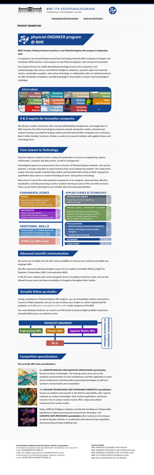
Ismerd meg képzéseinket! (93, 18)
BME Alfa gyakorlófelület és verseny (109, 458)
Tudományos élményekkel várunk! (64, 12)
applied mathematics (57, 305)
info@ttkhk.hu (52, 452)
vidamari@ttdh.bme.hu (32, 450)
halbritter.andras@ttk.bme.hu (36, 457)
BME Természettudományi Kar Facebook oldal (113, 450)
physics (40, 305)
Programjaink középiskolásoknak (65, 18)
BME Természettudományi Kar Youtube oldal (112, 452)
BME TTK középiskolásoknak (71, 9)
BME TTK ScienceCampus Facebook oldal (110, 455)
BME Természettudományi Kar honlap (109, 447)
